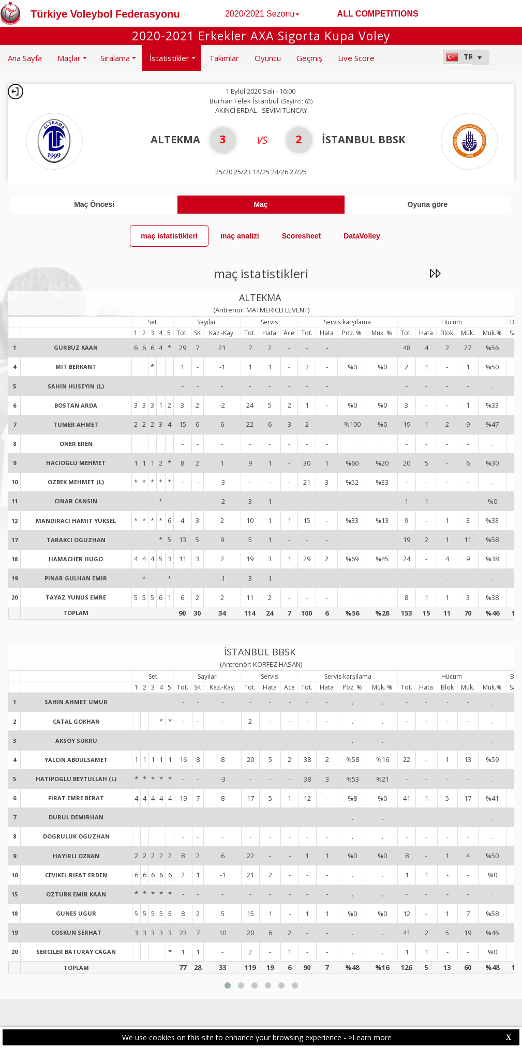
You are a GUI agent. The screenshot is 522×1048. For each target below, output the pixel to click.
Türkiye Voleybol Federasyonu (105, 14)
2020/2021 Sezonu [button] (262, 13)
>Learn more (370, 1037)
